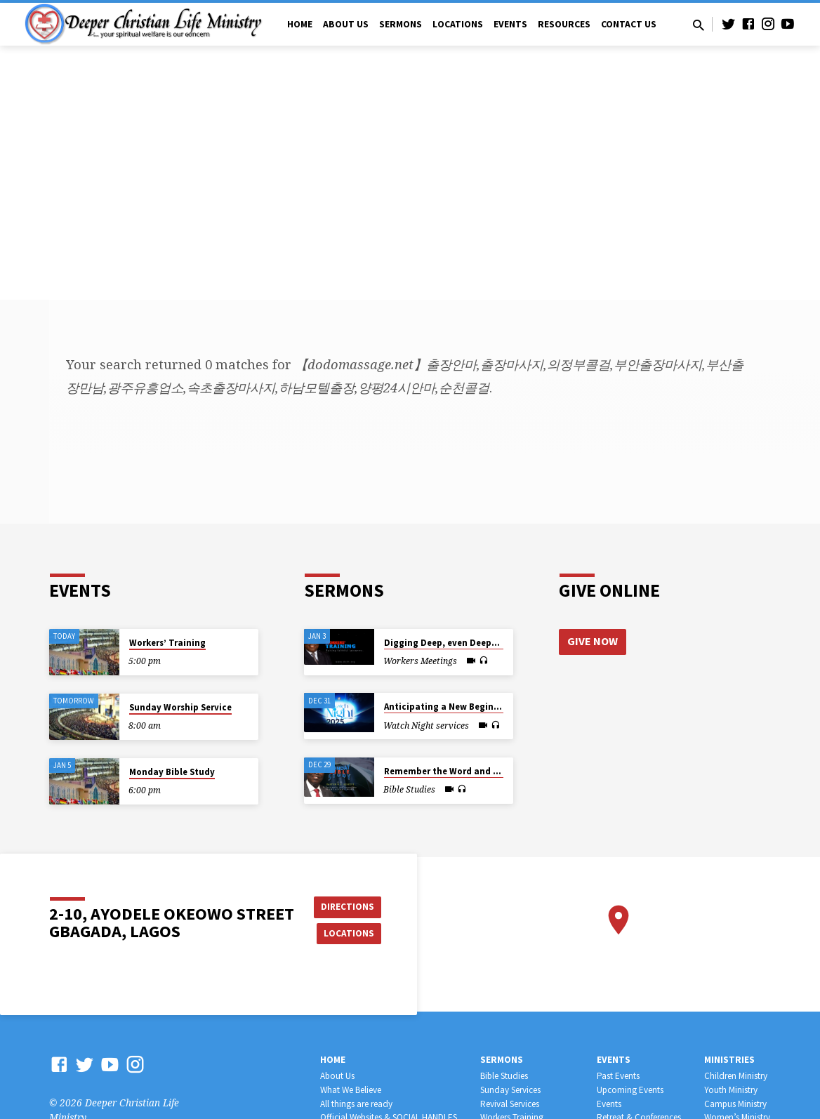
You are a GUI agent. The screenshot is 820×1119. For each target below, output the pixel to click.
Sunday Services (510, 1090)
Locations (457, 24)
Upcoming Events (630, 1090)
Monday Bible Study (172, 772)
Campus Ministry (735, 1104)
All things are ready (356, 1104)
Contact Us (628, 24)
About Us (346, 24)
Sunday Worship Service (180, 707)
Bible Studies (504, 1076)
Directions (349, 905)
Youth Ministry (731, 1090)
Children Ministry (735, 1076)
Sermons (400, 24)
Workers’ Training (167, 643)
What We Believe (350, 1090)
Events (510, 24)
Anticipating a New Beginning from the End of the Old (501, 707)
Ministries (729, 1060)
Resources (564, 24)
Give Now (593, 642)
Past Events (618, 1076)
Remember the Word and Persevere (459, 771)
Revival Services (509, 1104)
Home (299, 24)
